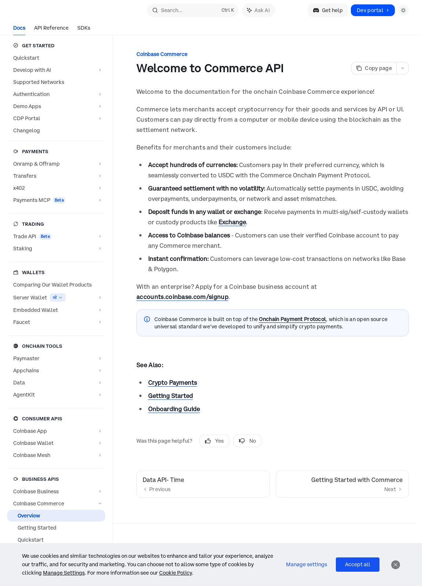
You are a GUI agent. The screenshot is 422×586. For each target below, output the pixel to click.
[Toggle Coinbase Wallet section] (56, 443)
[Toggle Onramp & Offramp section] (56, 164)
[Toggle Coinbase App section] (56, 431)
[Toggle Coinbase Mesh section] (56, 455)
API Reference (51, 30)
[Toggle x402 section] (56, 188)
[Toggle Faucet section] (56, 322)
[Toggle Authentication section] (56, 94)
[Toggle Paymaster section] (56, 358)
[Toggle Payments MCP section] (56, 200)
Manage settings (306, 564)
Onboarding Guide (174, 409)
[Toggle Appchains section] (56, 370)
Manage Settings (64, 573)
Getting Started (170, 395)
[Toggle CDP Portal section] (56, 118)
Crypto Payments (172, 382)
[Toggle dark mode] (403, 10)
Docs (19, 30)
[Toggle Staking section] (56, 248)
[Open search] (192, 10)
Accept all (357, 564)
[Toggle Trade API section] (56, 236)
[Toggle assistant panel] (258, 10)
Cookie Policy (175, 573)
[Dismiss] (395, 564)
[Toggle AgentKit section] (56, 395)
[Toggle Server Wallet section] (56, 297)
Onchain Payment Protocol (292, 319)
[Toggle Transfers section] (56, 176)
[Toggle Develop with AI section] (56, 70)
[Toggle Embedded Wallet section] (56, 310)
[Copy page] (373, 68)
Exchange (232, 222)
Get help (328, 10)
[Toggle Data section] (56, 382)
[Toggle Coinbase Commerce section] (56, 503)
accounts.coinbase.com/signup (182, 297)
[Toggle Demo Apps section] (56, 106)
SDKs (83, 30)
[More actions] (402, 68)
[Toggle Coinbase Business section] (56, 491)
